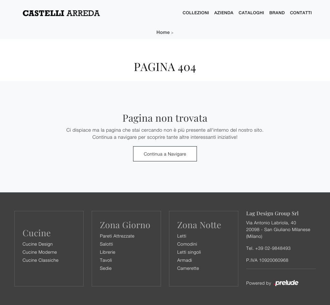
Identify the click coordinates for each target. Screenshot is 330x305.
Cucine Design (38, 244)
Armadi (184, 260)
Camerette (188, 268)
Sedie (106, 268)
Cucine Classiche (41, 260)
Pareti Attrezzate (117, 236)
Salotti (106, 244)
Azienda (224, 12)
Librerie (107, 252)
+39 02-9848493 (273, 248)
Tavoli (106, 260)
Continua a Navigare (165, 154)
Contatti (301, 12)
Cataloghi (251, 12)
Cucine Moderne (40, 252)
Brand (277, 12)
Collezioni (196, 12)
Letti (181, 236)
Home (163, 32)
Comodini (187, 244)
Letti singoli (189, 252)
